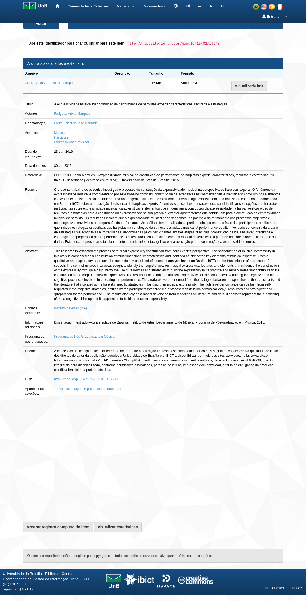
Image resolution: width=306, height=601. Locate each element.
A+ (222, 6)
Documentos (154, 6)
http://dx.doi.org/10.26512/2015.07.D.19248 (86, 379)
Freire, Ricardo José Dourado (75, 123)
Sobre (297, 588)
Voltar (41, 23)
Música (59, 133)
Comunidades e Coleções (88, 6)
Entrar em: (274, 16)
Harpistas (61, 137)
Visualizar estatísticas (118, 527)
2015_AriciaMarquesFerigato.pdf (49, 83)
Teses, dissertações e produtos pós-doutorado (88, 389)
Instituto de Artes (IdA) (70, 308)
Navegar (125, 6)
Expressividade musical (71, 142)
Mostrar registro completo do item (58, 527)
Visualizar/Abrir (249, 86)
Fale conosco (273, 588)
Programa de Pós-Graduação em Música (84, 336)
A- (199, 6)
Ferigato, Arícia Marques (72, 114)
